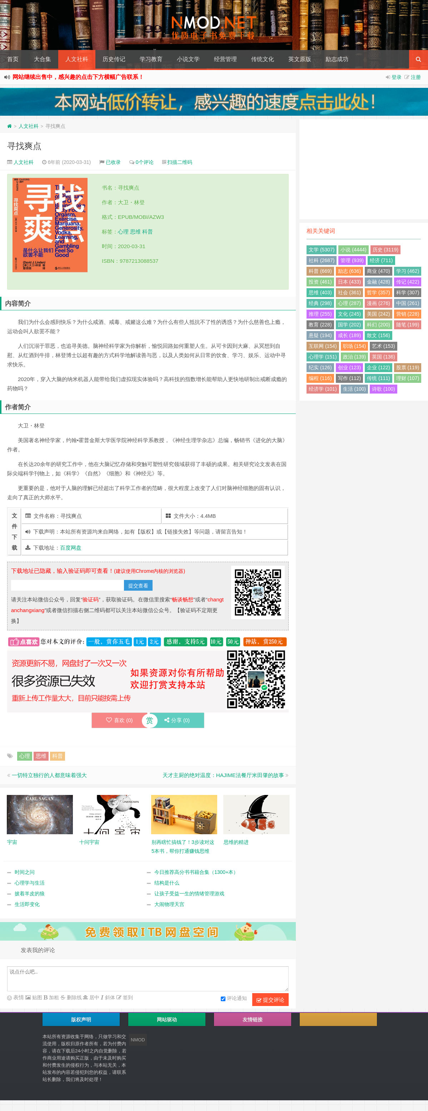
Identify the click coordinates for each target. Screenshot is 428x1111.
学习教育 (151, 59)
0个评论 (145, 162)
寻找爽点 (24, 146)
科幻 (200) (378, 324)
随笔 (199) (407, 324)
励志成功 (336, 59)
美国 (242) (378, 314)
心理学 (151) (323, 357)
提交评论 (270, 1000)
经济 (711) (381, 260)
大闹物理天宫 (169, 904)
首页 (13, 59)
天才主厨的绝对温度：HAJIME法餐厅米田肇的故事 (223, 775)
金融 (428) (378, 282)
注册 (416, 77)
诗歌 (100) (383, 389)
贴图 (36, 997)
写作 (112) (349, 378)
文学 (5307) (321, 249)
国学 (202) (349, 324)
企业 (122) (378, 367)
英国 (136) (383, 357)
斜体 (109, 997)
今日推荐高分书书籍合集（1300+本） (196, 872)
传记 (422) (407, 282)
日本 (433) (349, 282)
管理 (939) (352, 260)
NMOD (138, 1039)
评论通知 (234, 999)
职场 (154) (354, 346)
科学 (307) (407, 292)
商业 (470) (378, 271)
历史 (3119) (385, 249)
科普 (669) (320, 271)
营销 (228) (407, 314)
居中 (93, 997)
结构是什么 (166, 883)
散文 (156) (378, 335)
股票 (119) (407, 367)
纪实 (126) (320, 367)
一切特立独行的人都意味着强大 (49, 775)
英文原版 (299, 59)
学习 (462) (407, 271)
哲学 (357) (378, 292)
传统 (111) (378, 378)
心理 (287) (349, 303)
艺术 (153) (383, 346)
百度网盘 (70, 548)
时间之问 (25, 872)
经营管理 (225, 59)
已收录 (113, 162)
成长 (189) (349, 335)
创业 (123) (349, 367)
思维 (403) (320, 292)
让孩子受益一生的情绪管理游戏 (189, 893)
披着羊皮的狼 (30, 893)
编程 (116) (320, 378)
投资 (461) (320, 282)
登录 (397, 77)
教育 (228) (320, 324)
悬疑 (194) (320, 335)
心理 (123, 232)
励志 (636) (349, 271)
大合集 (42, 59)
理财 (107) (407, 378)
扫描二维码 (179, 162)
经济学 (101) (323, 389)
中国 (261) (407, 303)
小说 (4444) (353, 249)
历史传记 (114, 59)
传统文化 (262, 59)
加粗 (53, 997)
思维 (135, 232)
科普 (147, 232)
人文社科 (76, 59)
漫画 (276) (378, 303)
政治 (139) (354, 357)
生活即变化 (27, 904)
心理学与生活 (30, 883)
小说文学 (188, 59)
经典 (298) (320, 303)
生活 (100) (354, 389)
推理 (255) (320, 314)
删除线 (73, 997)
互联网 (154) (323, 346)
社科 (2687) (321, 260)
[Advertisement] (363, 169)
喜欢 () (119, 720)
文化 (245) (349, 314)
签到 (127, 997)
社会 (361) (349, 292)
